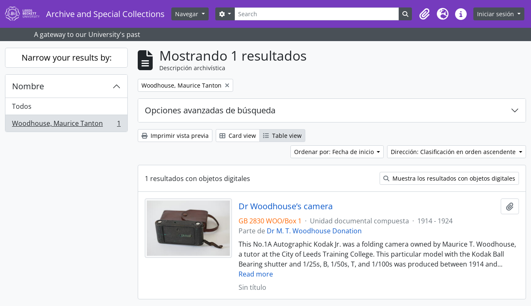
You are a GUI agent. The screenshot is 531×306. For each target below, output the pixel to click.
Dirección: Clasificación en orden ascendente (454, 152)
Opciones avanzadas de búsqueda (210, 110)
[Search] (316, 13)
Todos (22, 106)
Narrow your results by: (67, 57)
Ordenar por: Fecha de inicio (334, 152)
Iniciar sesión (496, 14)
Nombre (28, 86)
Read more (256, 274)
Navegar (187, 14)
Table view (282, 136)
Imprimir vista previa (175, 136)
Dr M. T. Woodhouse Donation (314, 230)
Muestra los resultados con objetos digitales (449, 178)
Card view (237, 136)
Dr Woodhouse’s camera (286, 206)
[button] (424, 14)
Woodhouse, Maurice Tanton (66, 125)
